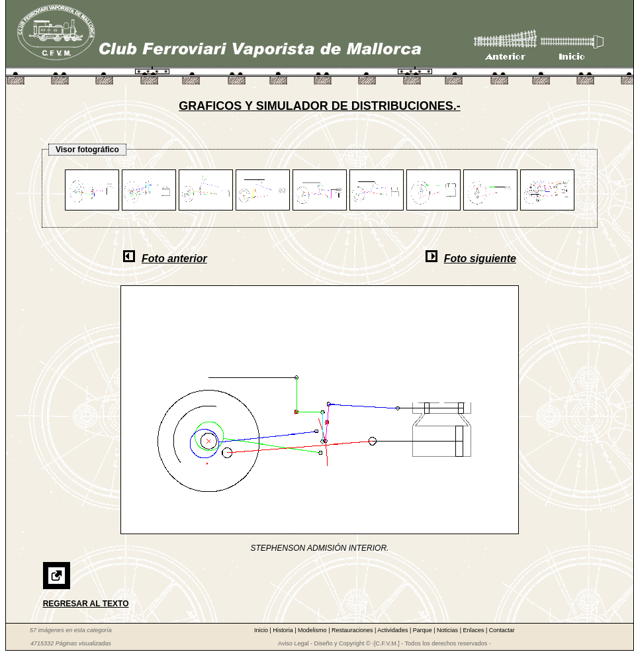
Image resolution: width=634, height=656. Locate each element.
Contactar (502, 630)
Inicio (262, 630)
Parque (423, 630)
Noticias (448, 630)
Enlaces (474, 630)
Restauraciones (353, 630)
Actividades (393, 630)
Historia (283, 630)
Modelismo (313, 630)
